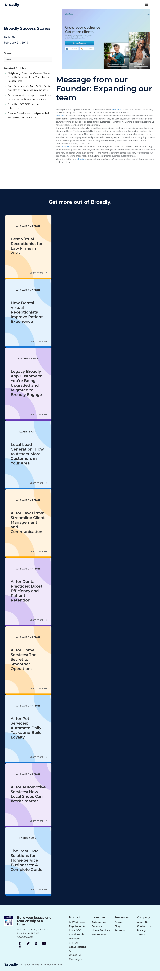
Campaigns (75, 959)
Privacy (141, 930)
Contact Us (144, 926)
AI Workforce (77, 922)
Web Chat (75, 955)
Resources (121, 917)
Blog (117, 926)
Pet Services (99, 934)
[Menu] (146, 4)
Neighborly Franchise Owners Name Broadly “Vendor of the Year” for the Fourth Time (29, 77)
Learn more (36, 272)
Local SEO (75, 930)
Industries (98, 917)
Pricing (118, 922)
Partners (119, 930)
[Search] (28, 59)
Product (74, 917)
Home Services (101, 930)
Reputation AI (77, 926)
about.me (116, 109)
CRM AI (73, 942)
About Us (142, 922)
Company (143, 917)
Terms (141, 934)
